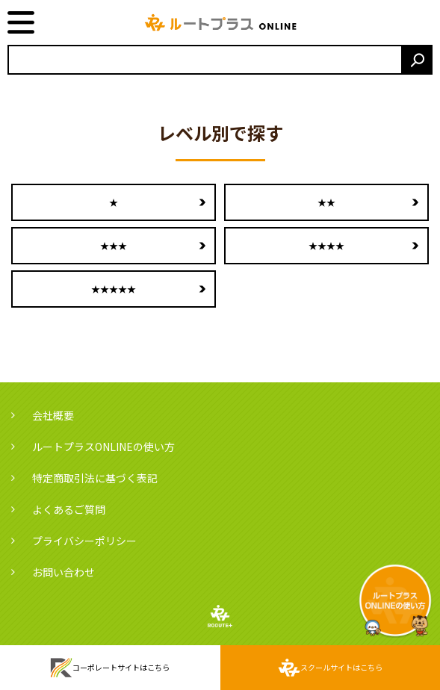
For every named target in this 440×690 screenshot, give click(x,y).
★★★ (113, 245)
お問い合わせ (63, 572)
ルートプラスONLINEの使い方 (103, 446)
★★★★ (326, 245)
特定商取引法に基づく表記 (95, 477)
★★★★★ (113, 288)
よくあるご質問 (68, 509)
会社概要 (53, 415)
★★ (326, 202)
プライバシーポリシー (84, 540)
